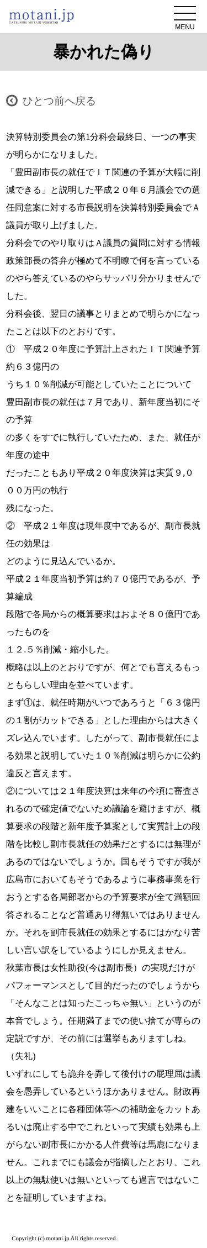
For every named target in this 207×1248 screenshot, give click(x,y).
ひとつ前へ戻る (59, 101)
